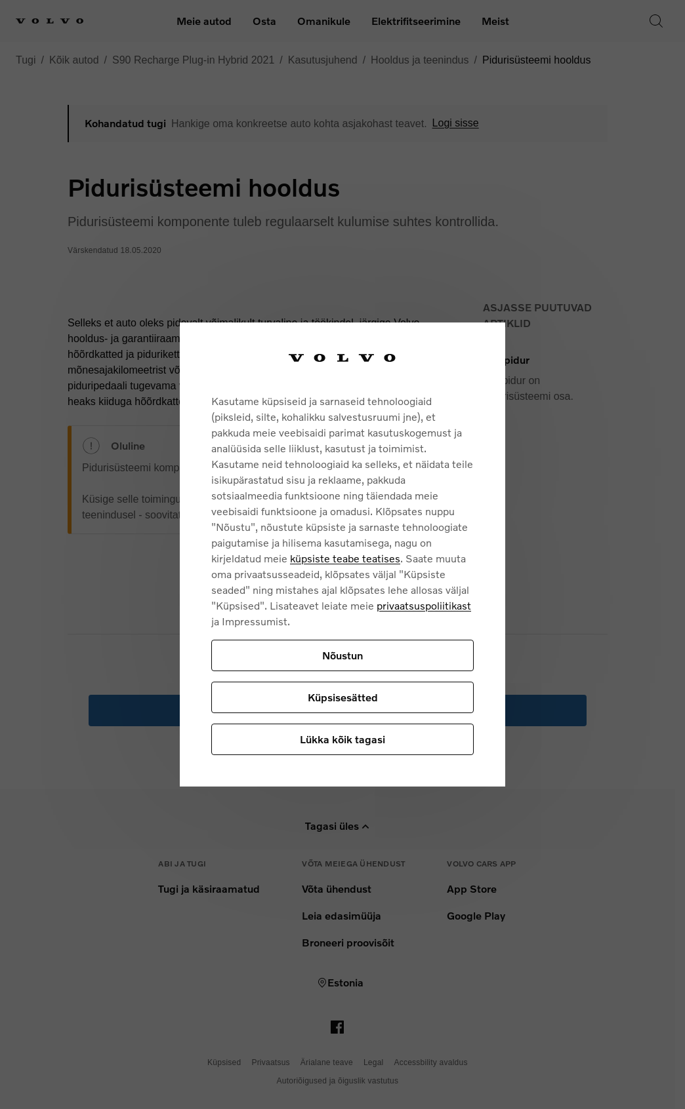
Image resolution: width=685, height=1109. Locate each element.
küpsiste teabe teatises (345, 558)
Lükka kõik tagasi (342, 739)
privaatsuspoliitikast (424, 605)
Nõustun (342, 655)
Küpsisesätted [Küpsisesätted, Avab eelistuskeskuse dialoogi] (343, 697)
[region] (342, 554)
